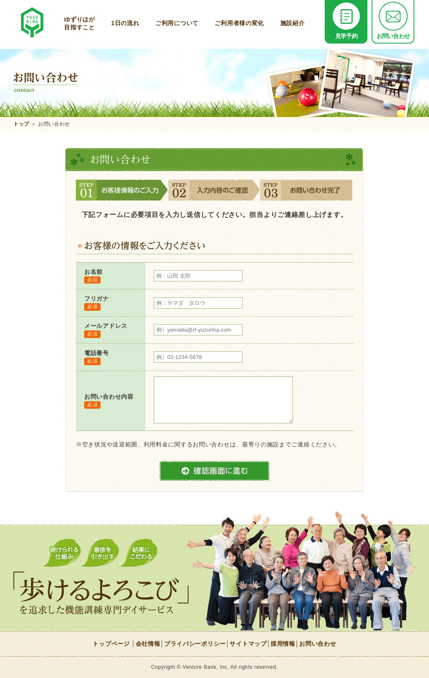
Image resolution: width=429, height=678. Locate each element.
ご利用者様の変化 (239, 23)
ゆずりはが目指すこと (79, 23)
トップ (21, 124)
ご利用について (177, 23)
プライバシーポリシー (195, 643)
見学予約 (346, 21)
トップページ (111, 643)
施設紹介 (292, 23)
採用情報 (283, 643)
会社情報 (148, 643)
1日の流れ (125, 23)
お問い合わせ (393, 21)
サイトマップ (248, 643)
